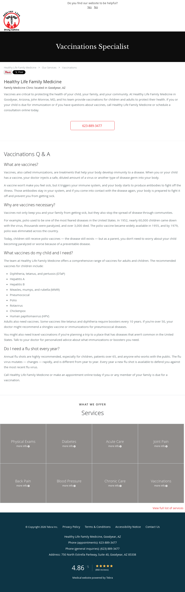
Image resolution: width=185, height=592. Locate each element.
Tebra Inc (52, 527)
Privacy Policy (71, 527)
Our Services (49, 67)
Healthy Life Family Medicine (20, 67)
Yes (89, 7)
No (96, 7)
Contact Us (153, 527)
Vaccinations (69, 67)
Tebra (109, 577)
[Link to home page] (15, 20)
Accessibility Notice (128, 527)
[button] (92, 125)
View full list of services (168, 508)
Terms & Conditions (98, 527)
